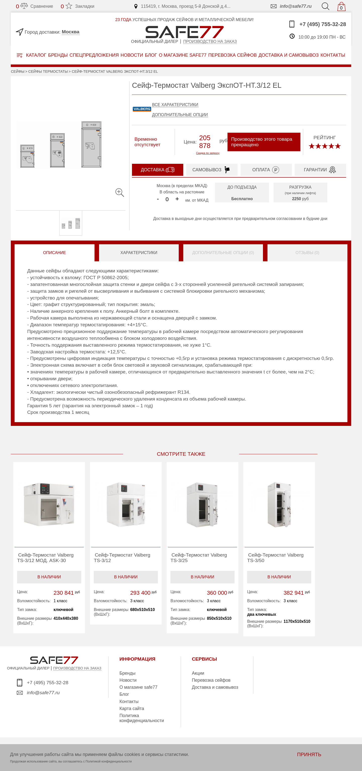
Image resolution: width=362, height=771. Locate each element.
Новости (132, 55)
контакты (333, 55)
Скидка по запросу (207, 153)
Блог (151, 55)
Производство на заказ (210, 41)
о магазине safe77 (183, 55)
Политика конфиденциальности (141, 718)
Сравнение (34, 6)
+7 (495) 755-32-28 (317, 24)
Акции (198, 673)
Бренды (58, 55)
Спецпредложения (94, 55)
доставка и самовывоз (288, 55)
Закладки (77, 6)
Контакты (129, 701)
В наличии (49, 577)
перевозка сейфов (232, 55)
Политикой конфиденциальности (108, 761)
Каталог (32, 55)
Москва (70, 31)
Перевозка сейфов (211, 680)
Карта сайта (131, 708)
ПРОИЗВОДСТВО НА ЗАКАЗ (77, 668)
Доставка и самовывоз (215, 687)
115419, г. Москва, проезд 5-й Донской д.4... (181, 6)
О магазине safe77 (138, 687)
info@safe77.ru (291, 6)
